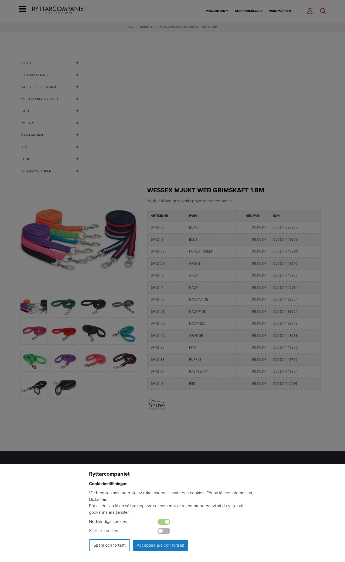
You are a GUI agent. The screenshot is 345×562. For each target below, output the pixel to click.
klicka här (97, 499)
